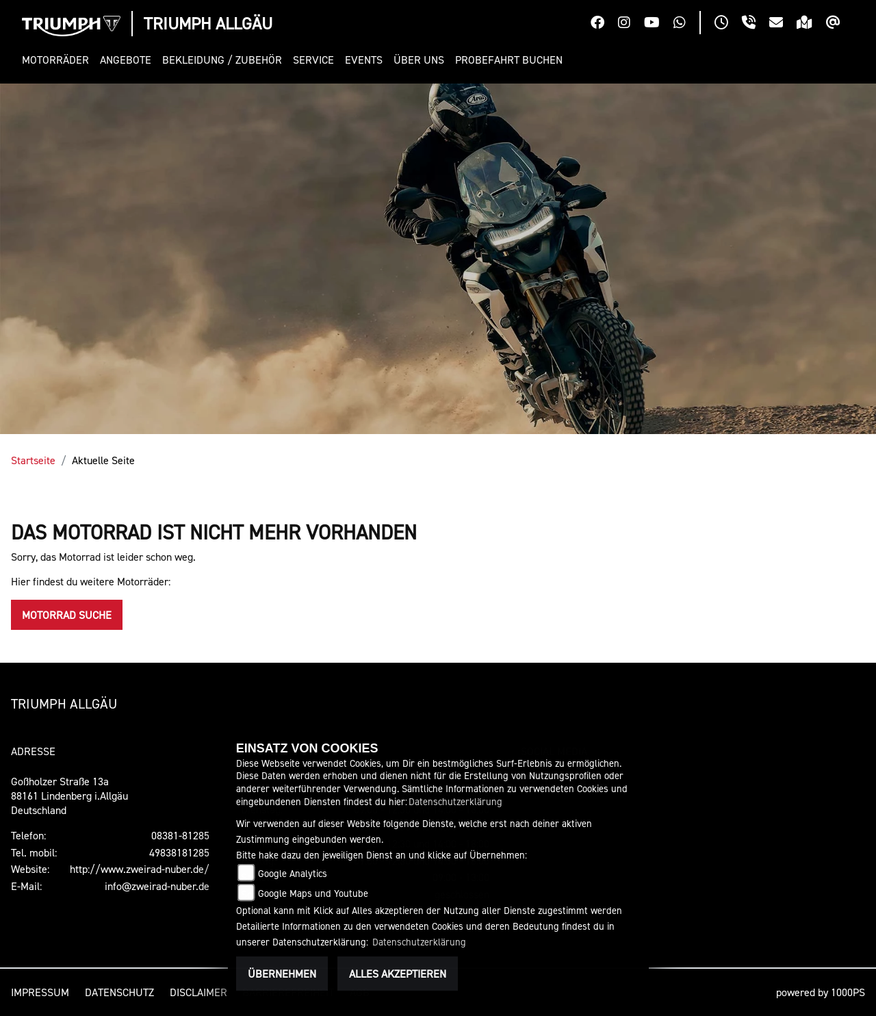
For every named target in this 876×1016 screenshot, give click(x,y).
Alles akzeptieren (397, 973)
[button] (58, 60)
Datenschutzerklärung (455, 801)
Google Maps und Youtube (313, 893)
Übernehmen (282, 973)
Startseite (33, 460)
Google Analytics (292, 873)
